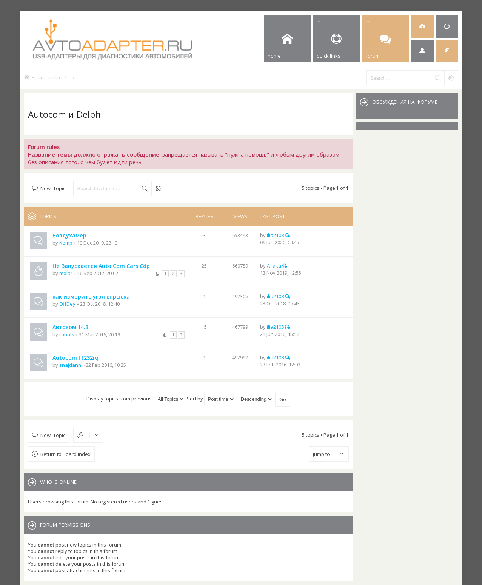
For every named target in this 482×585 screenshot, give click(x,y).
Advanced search (158, 188)
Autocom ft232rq (75, 357)
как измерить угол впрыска (91, 296)
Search (144, 188)
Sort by (211, 398)
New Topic (52, 188)
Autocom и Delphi (65, 114)
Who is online (58, 482)
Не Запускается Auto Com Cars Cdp (101, 265)
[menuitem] (422, 26)
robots (66, 334)
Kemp (65, 242)
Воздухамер (69, 235)
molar (65, 273)
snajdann (70, 365)
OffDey (67, 303)
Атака (274, 265)
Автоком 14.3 (70, 327)
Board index (46, 77)
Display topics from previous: (135, 398)
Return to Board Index (65, 454)
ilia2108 (275, 235)
